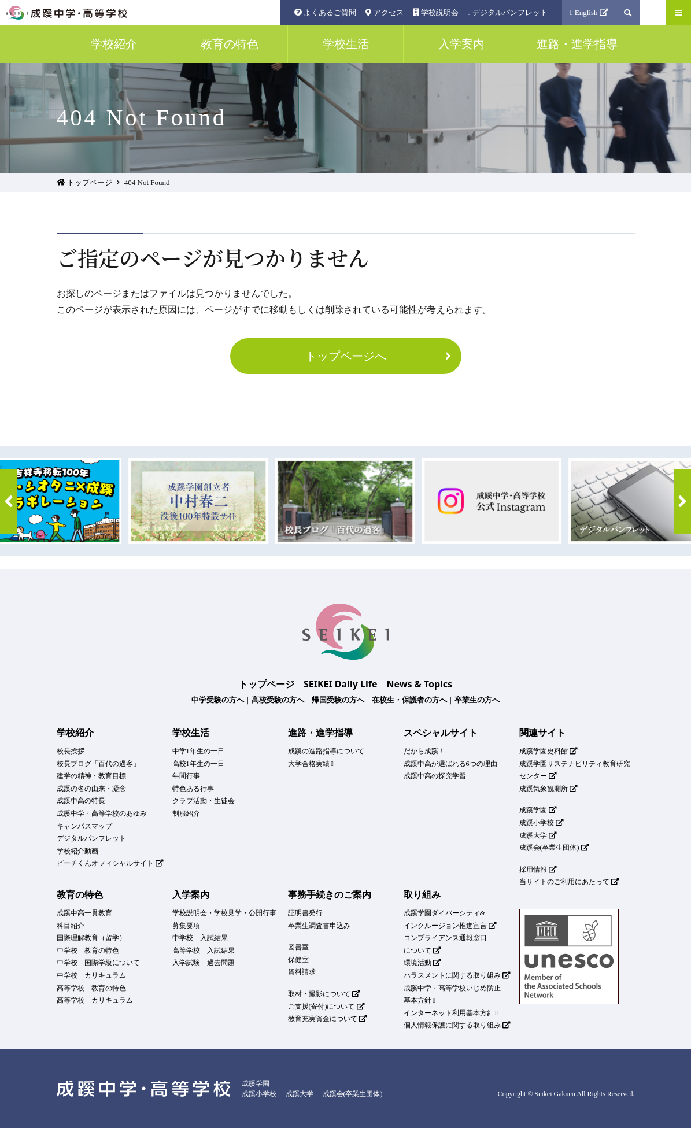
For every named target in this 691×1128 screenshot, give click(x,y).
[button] (8, 501)
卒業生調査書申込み (319, 926)
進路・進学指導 (320, 732)
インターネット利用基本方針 (451, 1013)
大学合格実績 (311, 764)
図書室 (298, 947)
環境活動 (423, 963)
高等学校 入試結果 (203, 950)
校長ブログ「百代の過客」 (98, 764)
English (589, 12)
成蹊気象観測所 (548, 789)
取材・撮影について (324, 994)
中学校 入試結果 (200, 938)
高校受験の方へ (278, 699)
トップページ (84, 182)
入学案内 (190, 894)
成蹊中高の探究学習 (435, 776)
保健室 (298, 960)
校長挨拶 (70, 751)
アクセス (384, 12)
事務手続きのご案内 (329, 894)
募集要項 (186, 926)
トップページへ (380, 356)
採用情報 (538, 870)
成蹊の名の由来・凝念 (91, 789)
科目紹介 (70, 926)
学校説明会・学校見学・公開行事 (224, 913)
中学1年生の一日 (198, 751)
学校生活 (190, 732)
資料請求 (302, 972)
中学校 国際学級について (98, 963)
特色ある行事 (193, 789)
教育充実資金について (328, 1019)
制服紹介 (186, 813)
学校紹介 (75, 732)
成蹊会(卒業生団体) (554, 848)
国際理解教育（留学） (91, 938)
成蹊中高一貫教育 (84, 913)
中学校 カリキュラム (91, 975)
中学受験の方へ (217, 699)
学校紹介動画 (77, 851)
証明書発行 (305, 913)
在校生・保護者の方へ (409, 699)
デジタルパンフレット (508, 12)
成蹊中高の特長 (81, 801)
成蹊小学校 (541, 823)
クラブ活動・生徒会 (203, 801)
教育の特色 (80, 894)
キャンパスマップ (84, 826)
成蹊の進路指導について (326, 751)
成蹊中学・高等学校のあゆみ (102, 813)
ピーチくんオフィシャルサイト (110, 863)
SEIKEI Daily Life (341, 684)
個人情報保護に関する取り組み (457, 1025)
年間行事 (186, 776)
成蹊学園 (538, 810)
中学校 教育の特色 (88, 950)
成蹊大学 (538, 835)
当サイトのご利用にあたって (569, 882)
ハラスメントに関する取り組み (457, 975)
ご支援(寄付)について (326, 1007)
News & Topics (420, 684)
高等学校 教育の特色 (91, 988)
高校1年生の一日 (198, 764)
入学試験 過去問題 (203, 963)
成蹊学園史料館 (548, 751)
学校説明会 (436, 12)
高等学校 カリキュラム (95, 1000)
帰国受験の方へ (338, 699)
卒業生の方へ (477, 699)
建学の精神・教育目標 (91, 776)
